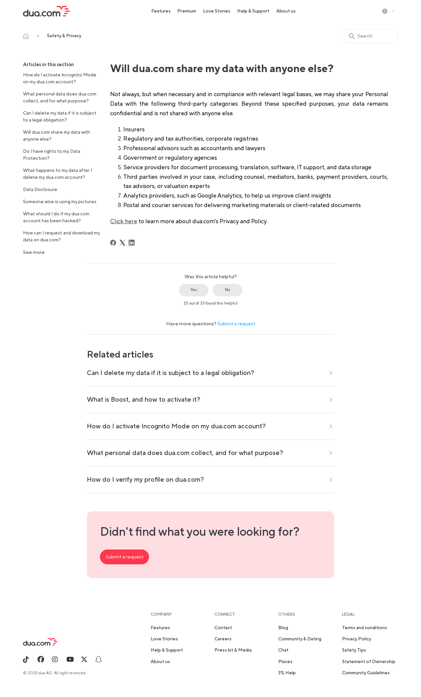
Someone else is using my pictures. (60, 202)
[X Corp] (122, 243)
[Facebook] (113, 243)
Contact (223, 628)
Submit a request (236, 324)
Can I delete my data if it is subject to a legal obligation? (59, 116)
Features (161, 11)
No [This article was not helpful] (227, 289)
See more (34, 252)
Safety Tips (354, 650)
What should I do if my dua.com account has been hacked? (56, 217)
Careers (223, 639)
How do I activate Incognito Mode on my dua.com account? (59, 78)
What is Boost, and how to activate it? (143, 399)
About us (286, 11)
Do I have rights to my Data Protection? (51, 154)
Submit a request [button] (124, 557)
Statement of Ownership (368, 662)
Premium (186, 11)
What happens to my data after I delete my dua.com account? (57, 174)
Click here (123, 221)
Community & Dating (299, 639)
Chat (283, 650)
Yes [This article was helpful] (193, 289)
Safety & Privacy (64, 36)
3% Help (287, 673)
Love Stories (216, 11)
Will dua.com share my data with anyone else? (56, 135)
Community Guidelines (366, 673)
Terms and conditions (364, 628)
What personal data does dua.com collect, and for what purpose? (59, 97)
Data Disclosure (40, 190)
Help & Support (253, 11)
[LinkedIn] (132, 243)
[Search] (371, 36)
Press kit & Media (233, 650)
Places (285, 662)
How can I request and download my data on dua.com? (61, 236)
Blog (283, 628)
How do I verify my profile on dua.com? (145, 479)
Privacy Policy (356, 639)
